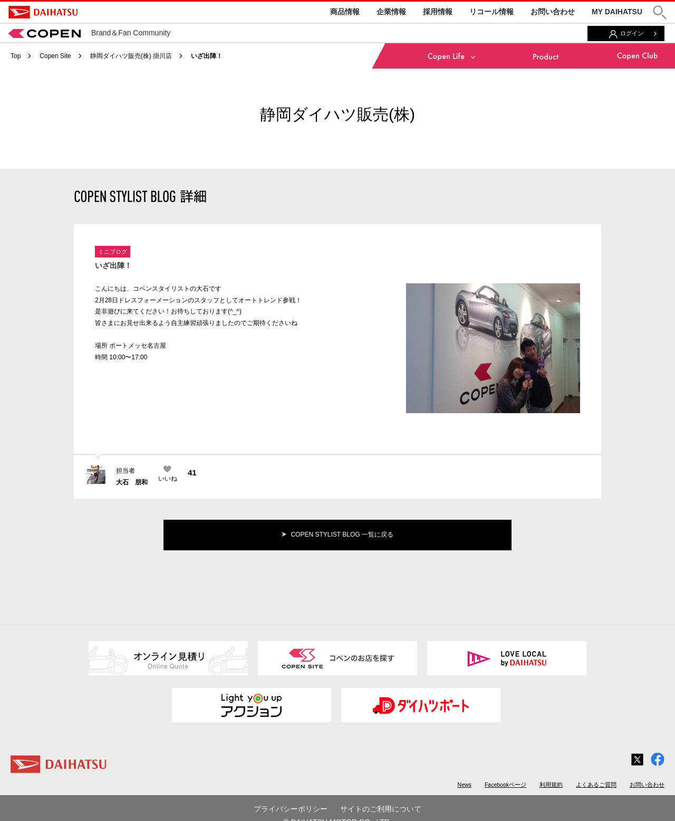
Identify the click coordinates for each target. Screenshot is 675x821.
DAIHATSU (43, 12)
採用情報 (437, 11)
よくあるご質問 (596, 784)
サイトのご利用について (380, 809)
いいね (167, 478)
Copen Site (55, 56)
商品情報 (345, 11)
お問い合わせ (553, 11)
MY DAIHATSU (617, 11)
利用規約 (551, 784)
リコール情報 (491, 11)
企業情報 (391, 11)
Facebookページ (505, 784)
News (464, 784)
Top (16, 56)
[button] (660, 12)
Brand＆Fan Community (89, 32)
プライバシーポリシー (290, 809)
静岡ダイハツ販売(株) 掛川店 (131, 56)
